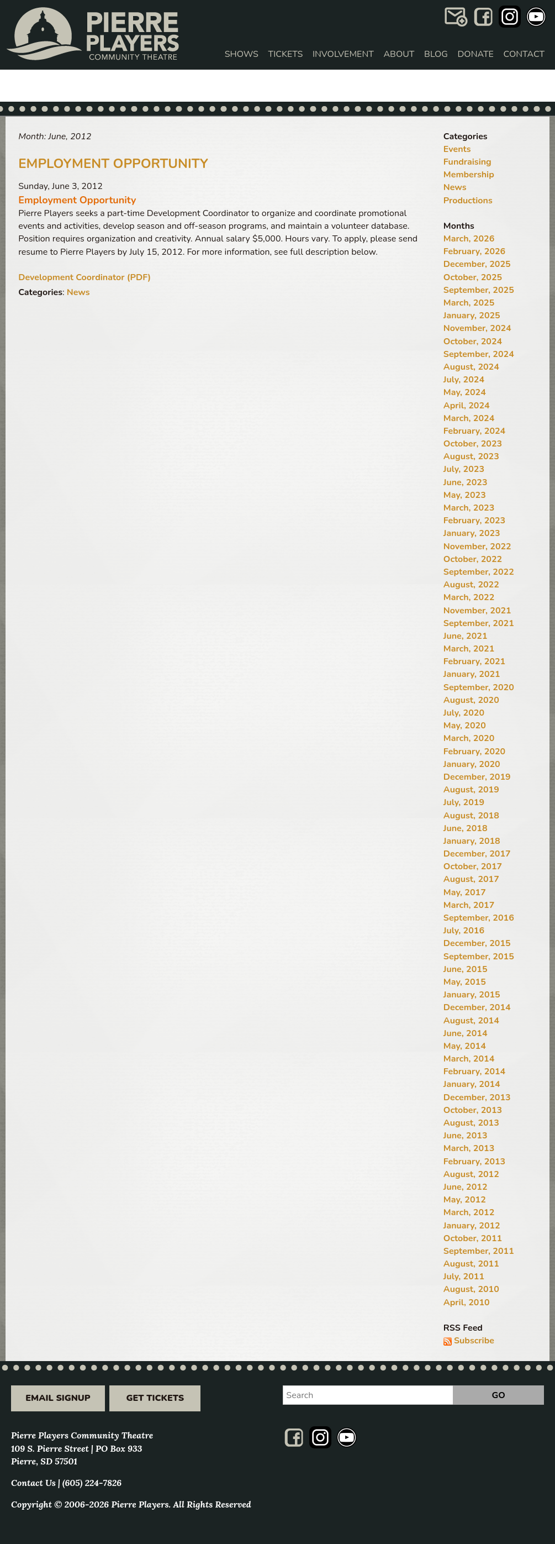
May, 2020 (464, 726)
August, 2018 (471, 816)
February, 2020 (474, 751)
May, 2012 (464, 1200)
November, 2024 (477, 328)
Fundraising (467, 162)
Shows (241, 54)
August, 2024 (471, 367)
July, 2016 (463, 931)
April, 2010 (466, 1302)
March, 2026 (468, 239)
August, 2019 (471, 790)
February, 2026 (474, 251)
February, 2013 (474, 1162)
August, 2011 (471, 1264)
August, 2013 (471, 1123)
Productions (468, 201)
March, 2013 (468, 1148)
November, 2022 (477, 546)
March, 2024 (468, 418)
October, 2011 (472, 1238)
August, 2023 (471, 456)
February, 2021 (474, 661)
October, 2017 (472, 866)
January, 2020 (471, 764)
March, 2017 (468, 905)
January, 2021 (471, 674)
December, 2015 (477, 943)
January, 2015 (471, 995)
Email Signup (57, 1398)
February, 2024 (474, 431)
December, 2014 (477, 1007)
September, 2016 (478, 918)
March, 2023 (468, 508)
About (398, 54)
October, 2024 (472, 341)
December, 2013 (477, 1097)
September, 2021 (478, 623)
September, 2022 (478, 572)
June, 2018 (465, 828)
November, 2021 (477, 611)
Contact (524, 54)
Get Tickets (155, 1398)
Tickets (285, 54)
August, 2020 (471, 700)
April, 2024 (466, 406)
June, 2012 (465, 1187)
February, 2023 (474, 520)
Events (457, 149)
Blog (436, 54)
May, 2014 (464, 1046)
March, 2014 (468, 1059)
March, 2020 (468, 738)
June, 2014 (465, 1033)
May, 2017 (464, 892)
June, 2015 (465, 969)
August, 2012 (471, 1174)
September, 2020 (478, 687)
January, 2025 (471, 315)
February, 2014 (474, 1071)
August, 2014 (471, 1021)
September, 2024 (478, 354)
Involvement (343, 54)
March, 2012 (468, 1212)
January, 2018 (471, 841)
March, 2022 (468, 597)
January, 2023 (471, 533)
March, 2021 (468, 649)
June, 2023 (465, 482)
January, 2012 (471, 1226)
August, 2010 (471, 1289)
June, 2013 (465, 1136)
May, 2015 (464, 982)
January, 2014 (471, 1084)
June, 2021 (465, 636)
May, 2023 (464, 495)
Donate (476, 54)
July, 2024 (463, 380)
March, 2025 (468, 303)
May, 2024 (464, 392)
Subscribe (474, 1341)
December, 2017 (477, 854)
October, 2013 (472, 1110)
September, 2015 (478, 956)
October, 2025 (472, 277)
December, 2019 (477, 777)
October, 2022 (472, 559)
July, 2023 (463, 469)
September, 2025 (478, 290)
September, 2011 (478, 1251)
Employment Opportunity (113, 163)
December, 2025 (477, 264)
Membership (468, 175)
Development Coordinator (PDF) (84, 277)
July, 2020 (463, 713)
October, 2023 (472, 444)
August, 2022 (471, 585)
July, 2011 (463, 1276)
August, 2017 (471, 879)
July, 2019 (463, 802)
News (78, 292)
